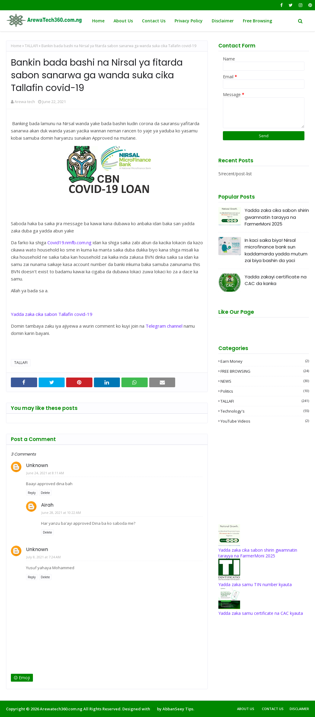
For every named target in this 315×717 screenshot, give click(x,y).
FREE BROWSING (264, 371)
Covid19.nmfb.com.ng (69, 242)
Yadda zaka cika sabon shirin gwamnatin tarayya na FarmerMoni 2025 (277, 217)
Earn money (264, 361)
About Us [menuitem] (123, 21)
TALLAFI (31, 45)
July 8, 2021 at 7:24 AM (43, 557)
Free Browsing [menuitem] (257, 21)
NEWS (264, 381)
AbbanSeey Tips (177, 709)
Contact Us (273, 708)
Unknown (37, 465)
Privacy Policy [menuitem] (189, 21)
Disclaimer (299, 708)
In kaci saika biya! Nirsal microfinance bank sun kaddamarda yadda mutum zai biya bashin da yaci (276, 250)
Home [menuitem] (98, 21)
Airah (47, 504)
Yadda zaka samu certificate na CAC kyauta (260, 613)
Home (16, 45)
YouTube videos (264, 421)
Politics (264, 391)
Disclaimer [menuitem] (223, 21)
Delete (45, 493)
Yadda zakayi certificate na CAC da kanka (276, 280)
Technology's (264, 411)
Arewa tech (24, 101)
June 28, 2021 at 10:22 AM (61, 512)
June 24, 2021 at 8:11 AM (45, 473)
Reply (32, 493)
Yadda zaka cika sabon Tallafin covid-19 (51, 314)
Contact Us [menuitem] (154, 21)
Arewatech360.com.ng (61, 709)
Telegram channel (164, 326)
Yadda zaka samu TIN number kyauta (255, 584)
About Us (245, 708)
